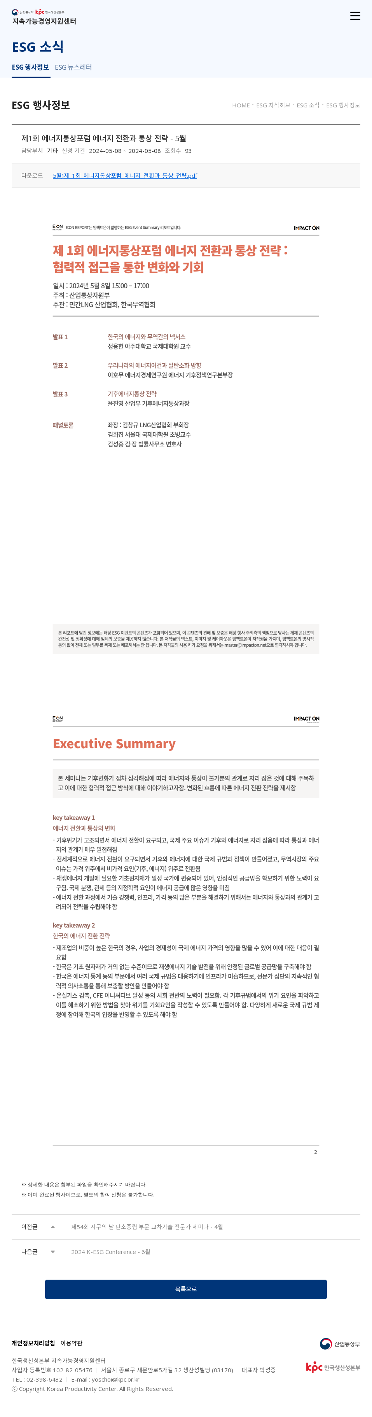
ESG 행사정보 (30, 67)
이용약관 (71, 1347)
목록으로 (186, 1291)
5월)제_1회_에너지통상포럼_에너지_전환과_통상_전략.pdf (125, 175)
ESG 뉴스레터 (73, 67)
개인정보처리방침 (33, 1347)
